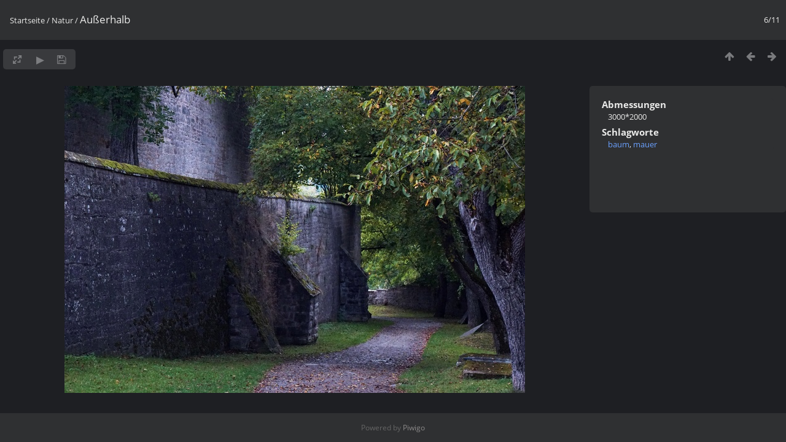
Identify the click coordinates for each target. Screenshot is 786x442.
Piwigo (414, 427)
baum (618, 144)
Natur (62, 20)
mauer (645, 144)
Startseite (27, 20)
